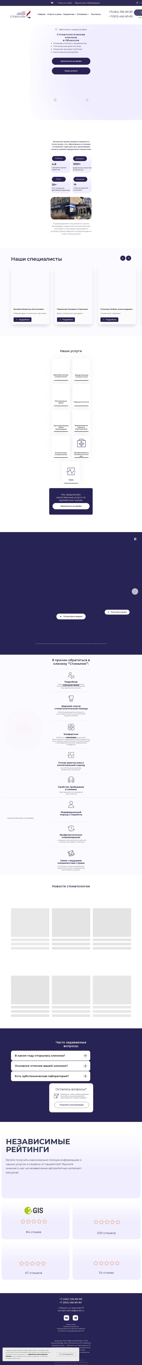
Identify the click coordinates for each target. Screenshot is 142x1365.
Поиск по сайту (65, 3)
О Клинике (82, 14)
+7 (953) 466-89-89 (71, 1302)
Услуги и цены (54, 14)
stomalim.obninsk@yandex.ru (71, 1310)
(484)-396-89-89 (122, 11)
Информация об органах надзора (71, 1328)
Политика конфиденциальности (71, 1331)
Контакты (96, 14)
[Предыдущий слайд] (122, 258)
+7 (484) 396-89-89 (71, 1299)
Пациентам (68, 14)
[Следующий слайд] (128, 258)
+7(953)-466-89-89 (121, 16)
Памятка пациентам (71, 1326)
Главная (41, 14)
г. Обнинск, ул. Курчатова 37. (71, 1308)
